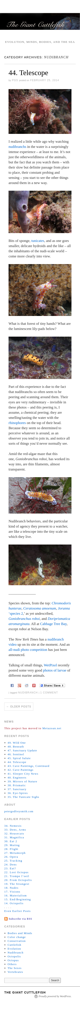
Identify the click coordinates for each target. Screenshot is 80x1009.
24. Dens (10, 864)
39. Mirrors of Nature (22, 781)
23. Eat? (10, 868)
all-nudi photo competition (28, 650)
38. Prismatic (17, 785)
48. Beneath (16, 746)
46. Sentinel (16, 754)
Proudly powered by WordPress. (55, 996)
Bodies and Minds (20, 933)
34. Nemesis (13, 825)
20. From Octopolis (18, 880)
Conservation (17, 940)
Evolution (14, 948)
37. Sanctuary (17, 789)
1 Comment (49, 692)
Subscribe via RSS (20, 918)
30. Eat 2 (10, 841)
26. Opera (11, 856)
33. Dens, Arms (15, 829)
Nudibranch (15, 952)
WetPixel (50, 665)
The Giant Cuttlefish (25, 992)
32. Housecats (14, 833)
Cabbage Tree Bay (53, 624)
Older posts (18, 706)
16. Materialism (15, 895)
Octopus (13, 960)
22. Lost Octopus (16, 872)
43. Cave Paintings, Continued (28, 766)
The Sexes (15, 968)
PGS (15, 80)
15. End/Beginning (17, 899)
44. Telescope (28, 73)
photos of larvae (54, 670)
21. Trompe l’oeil (16, 876)
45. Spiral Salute (19, 758)
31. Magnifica (14, 837)
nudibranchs (17, 147)
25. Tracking (13, 860)
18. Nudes (11, 887)
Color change (17, 937)
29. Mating (12, 845)
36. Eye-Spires (18, 793)
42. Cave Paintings (20, 769)
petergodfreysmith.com (18, 811)
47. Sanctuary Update (22, 750)
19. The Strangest (16, 883)
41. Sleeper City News (23, 773)
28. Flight (11, 849)
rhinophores (17, 423)
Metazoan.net (51, 728)
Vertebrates (15, 971)
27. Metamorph (15, 852)
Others (12, 964)
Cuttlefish (14, 944)
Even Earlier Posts (17, 911)
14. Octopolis (13, 903)
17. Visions (12, 891)
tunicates (37, 241)
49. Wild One (17, 742)
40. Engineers (17, 777)
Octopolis (14, 956)
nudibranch (28, 692)
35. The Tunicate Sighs (23, 797)
